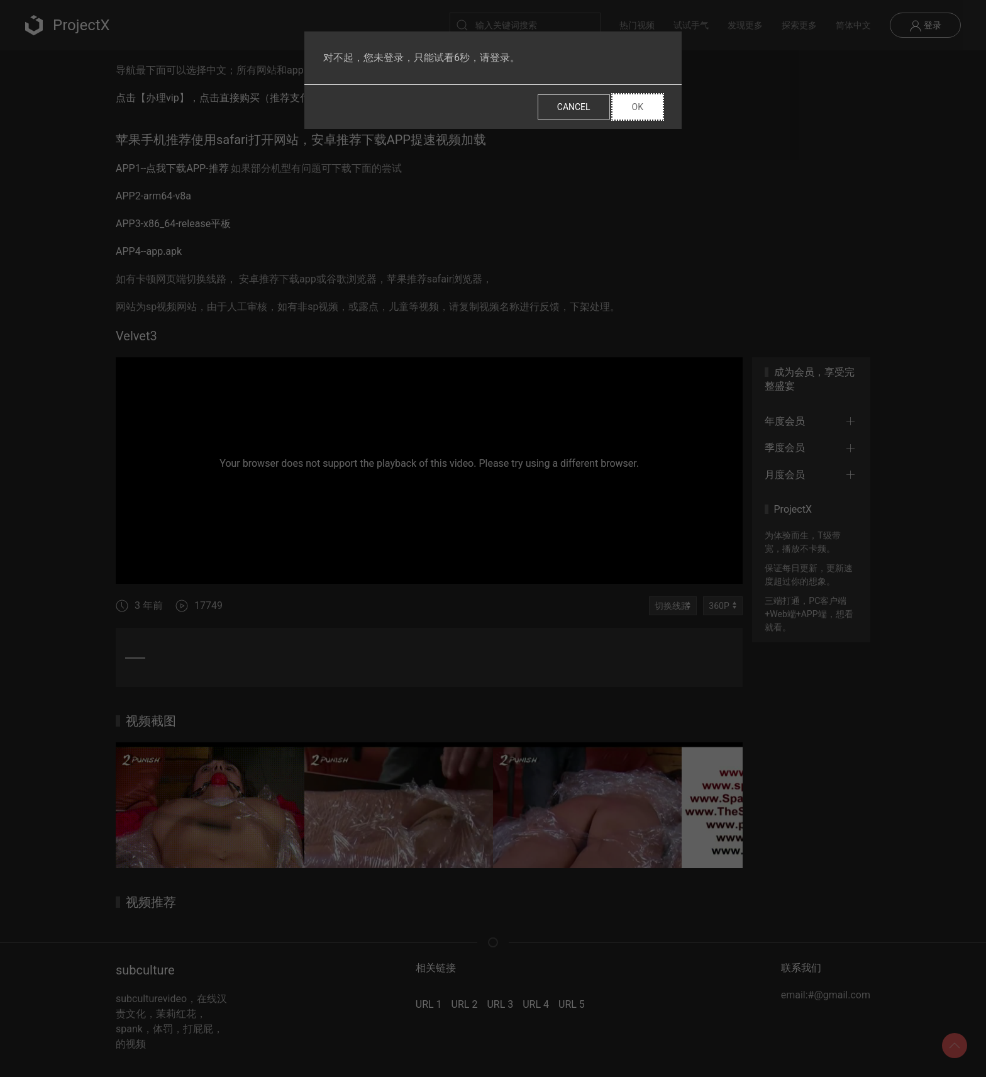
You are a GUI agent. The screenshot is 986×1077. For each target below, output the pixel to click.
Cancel (573, 107)
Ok (637, 107)
